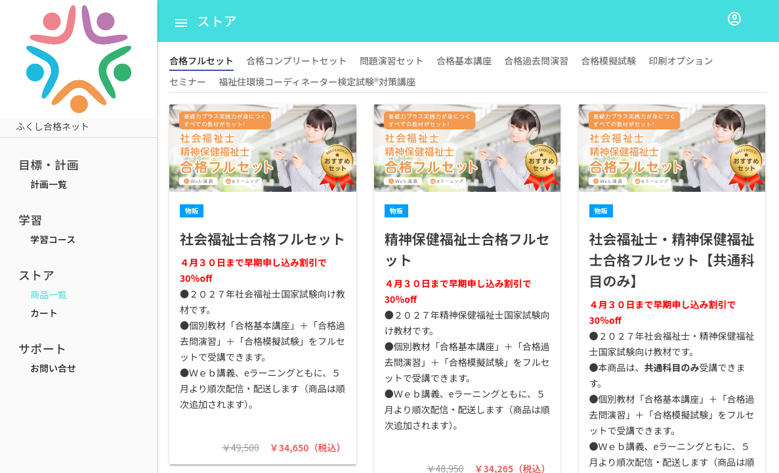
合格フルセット (201, 60)
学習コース (52, 239)
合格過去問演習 (536, 60)
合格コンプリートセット (296, 60)
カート (44, 312)
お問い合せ (53, 367)
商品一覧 (48, 294)
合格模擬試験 (608, 60)
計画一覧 (48, 184)
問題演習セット (392, 60)
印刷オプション (680, 60)
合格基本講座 (464, 60)
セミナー (187, 81)
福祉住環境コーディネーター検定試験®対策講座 (317, 81)
